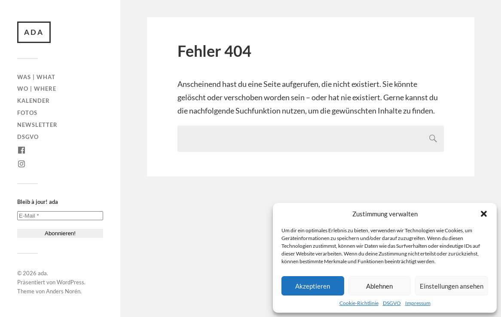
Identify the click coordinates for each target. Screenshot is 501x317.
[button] (484, 213)
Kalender (33, 100)
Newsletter (37, 124)
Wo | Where (36, 88)
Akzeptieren (312, 286)
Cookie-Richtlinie (359, 303)
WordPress (70, 282)
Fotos (27, 112)
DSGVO (392, 303)
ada (34, 32)
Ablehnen (379, 286)
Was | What (36, 77)
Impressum (418, 303)
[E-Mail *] (60, 215)
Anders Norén (63, 291)
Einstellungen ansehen (451, 286)
